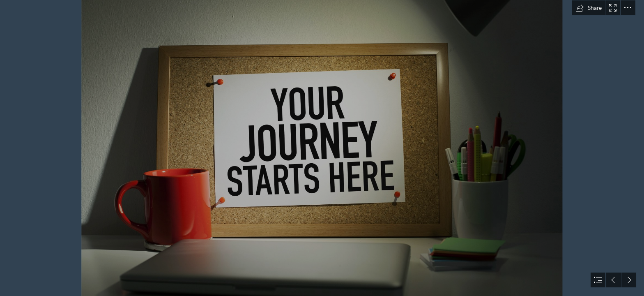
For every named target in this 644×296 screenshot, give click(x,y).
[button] (588, 7)
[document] (322, 148)
